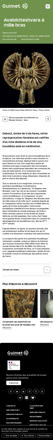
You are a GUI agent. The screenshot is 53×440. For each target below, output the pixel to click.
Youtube (23, 391)
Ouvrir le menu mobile (47, 6)
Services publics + (14, 414)
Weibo (20, 397)
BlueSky (32, 397)
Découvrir (7, 328)
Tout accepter (10, 435)
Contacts (10, 406)
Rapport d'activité (38, 421)
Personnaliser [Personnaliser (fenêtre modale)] (44, 435)
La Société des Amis (36, 407)
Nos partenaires (14, 423)
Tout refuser (28, 435)
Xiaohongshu (26, 397)
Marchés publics (37, 412)
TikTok (42, 391)
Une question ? (13, 410)
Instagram (29, 391)
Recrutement (36, 416)
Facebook (10, 391)
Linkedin (17, 391)
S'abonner (13, 383)
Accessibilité (12, 418)
